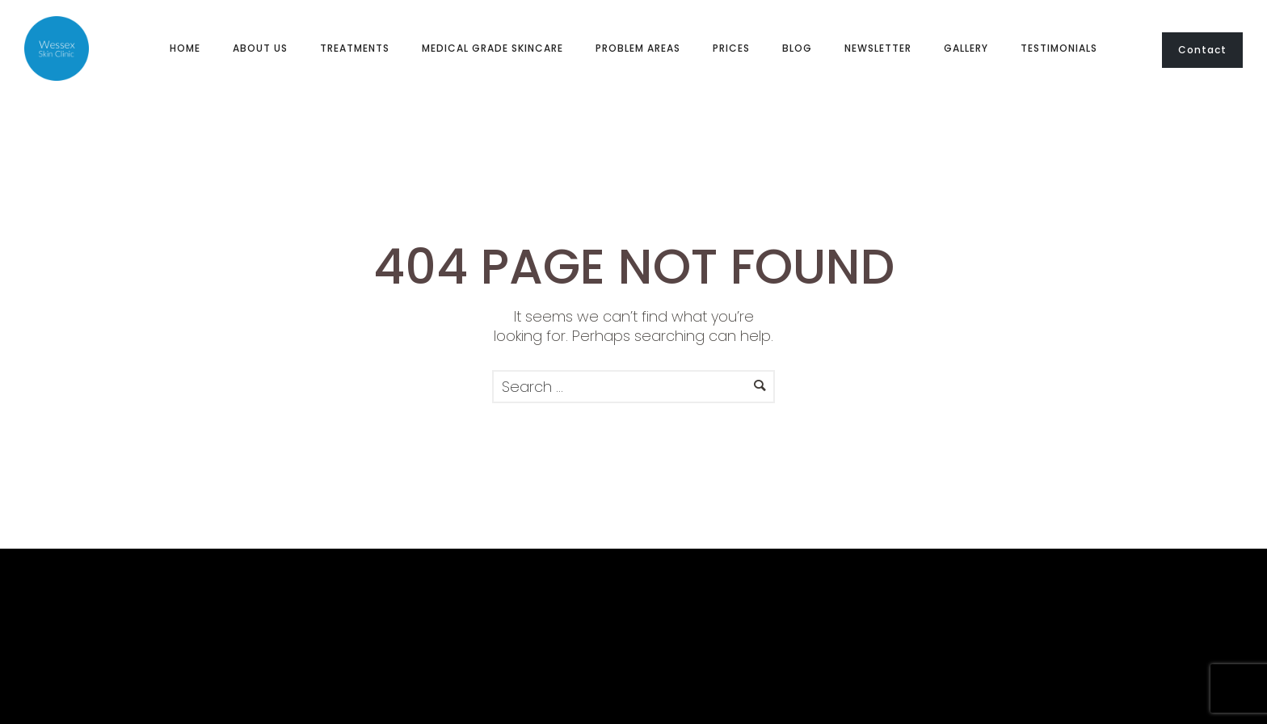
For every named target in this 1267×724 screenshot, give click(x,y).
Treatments (354, 48)
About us (260, 48)
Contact (1202, 50)
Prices (731, 48)
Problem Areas (638, 48)
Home (185, 48)
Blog (797, 48)
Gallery (966, 48)
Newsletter (877, 48)
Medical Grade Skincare (492, 48)
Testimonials (1059, 48)
